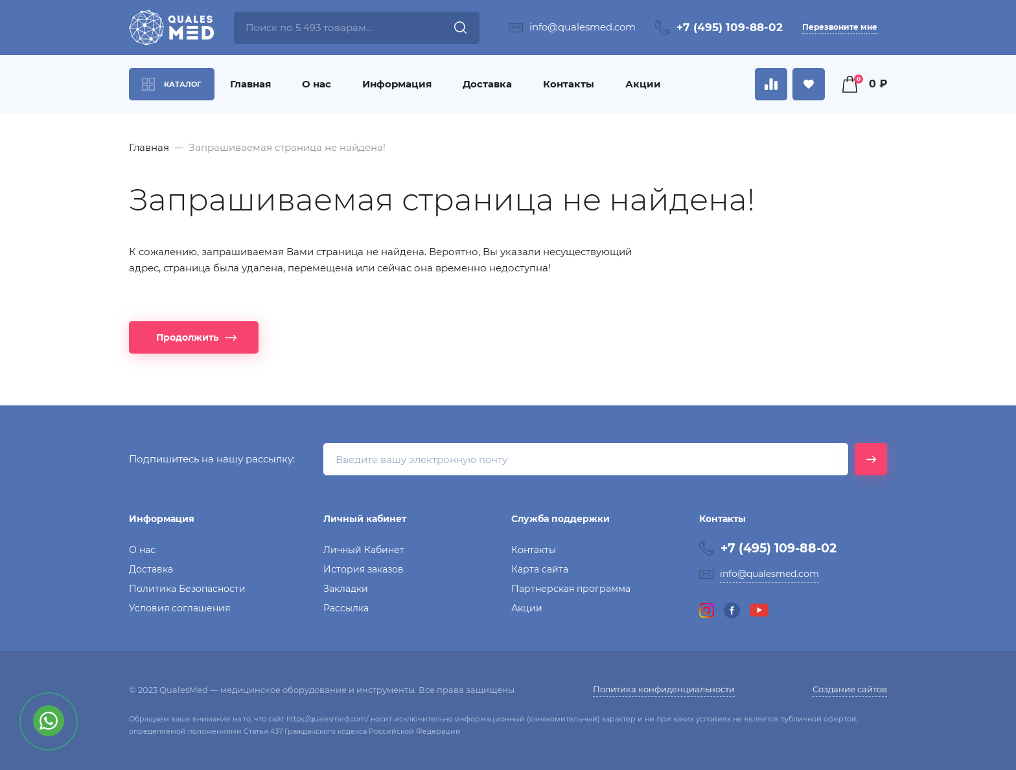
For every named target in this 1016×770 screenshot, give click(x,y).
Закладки (345, 588)
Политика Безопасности (187, 588)
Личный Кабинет (363, 550)
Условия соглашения (179, 608)
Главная (250, 84)
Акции (643, 84)
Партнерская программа (570, 588)
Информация (397, 84)
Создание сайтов (850, 689)
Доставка (487, 84)
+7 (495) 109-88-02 (729, 27)
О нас (316, 84)
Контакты (568, 84)
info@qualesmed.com (582, 27)
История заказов (363, 569)
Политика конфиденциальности (664, 689)
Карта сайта (539, 569)
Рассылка (346, 608)
